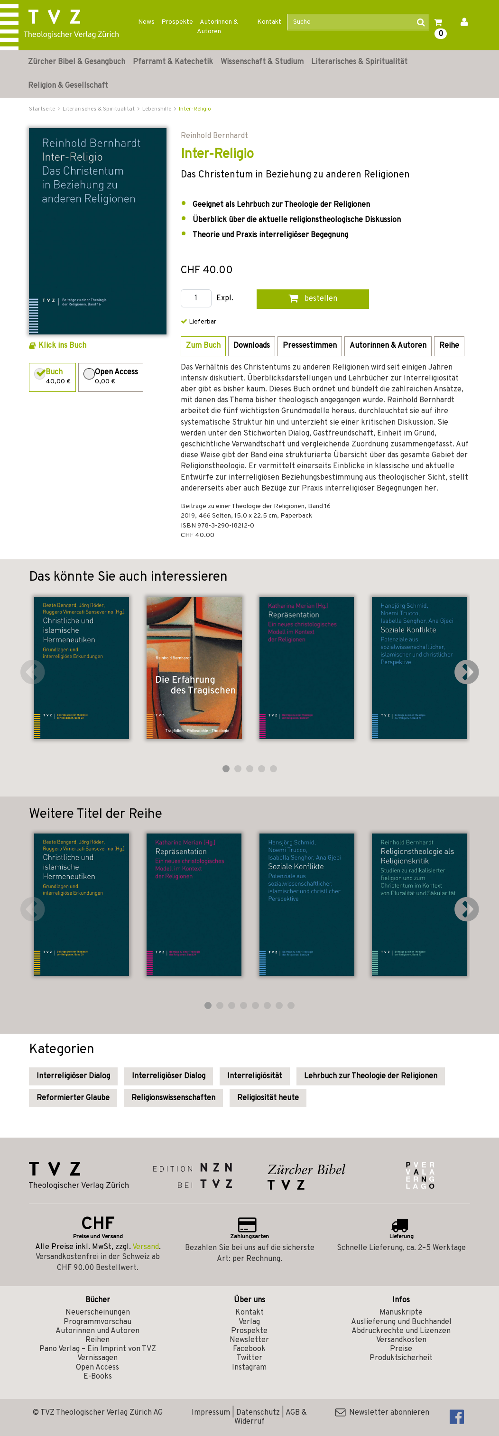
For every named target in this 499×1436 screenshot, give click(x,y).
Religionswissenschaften (173, 1098)
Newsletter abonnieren (382, 1412)
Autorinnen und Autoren (97, 1331)
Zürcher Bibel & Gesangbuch (76, 62)
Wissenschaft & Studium (262, 62)
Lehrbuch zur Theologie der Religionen (370, 1076)
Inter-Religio (195, 109)
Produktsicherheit (401, 1358)
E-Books (97, 1376)
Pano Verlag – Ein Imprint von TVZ (97, 1349)
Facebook (249, 1349)
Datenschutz (258, 1412)
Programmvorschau (97, 1322)
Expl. (224, 298)
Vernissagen (97, 1358)
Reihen (97, 1340)
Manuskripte (401, 1312)
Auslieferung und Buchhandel (401, 1322)
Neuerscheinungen (97, 1312)
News (146, 22)
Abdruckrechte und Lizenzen (401, 1331)
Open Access (97, 1367)
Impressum (211, 1412)
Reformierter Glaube (73, 1098)
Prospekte (177, 22)
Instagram (249, 1367)
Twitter (249, 1358)
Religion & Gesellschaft (68, 86)
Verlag (249, 1322)
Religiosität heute (268, 1098)
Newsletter (249, 1340)
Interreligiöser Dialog (73, 1076)
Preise (401, 1349)
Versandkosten (401, 1340)
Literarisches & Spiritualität (359, 62)
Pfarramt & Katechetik (173, 62)
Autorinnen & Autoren (217, 27)
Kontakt (269, 22)
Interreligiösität (254, 1076)
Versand (145, 1247)
